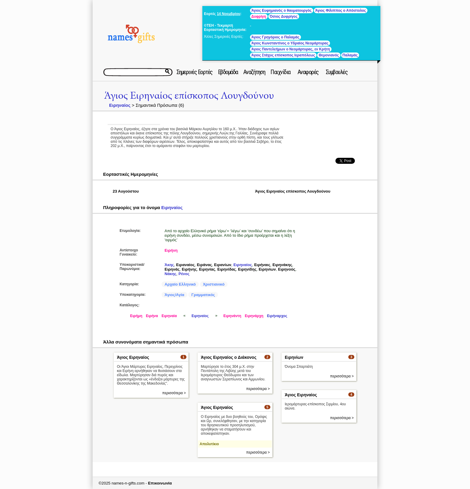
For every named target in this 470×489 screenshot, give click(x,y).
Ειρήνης (189, 269)
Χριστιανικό (214, 284)
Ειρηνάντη (232, 316)
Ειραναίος (185, 264)
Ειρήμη (136, 316)
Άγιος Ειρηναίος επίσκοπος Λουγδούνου (189, 95)
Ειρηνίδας (226, 269)
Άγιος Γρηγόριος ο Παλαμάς (275, 37)
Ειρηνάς (172, 269)
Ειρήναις (262, 264)
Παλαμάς (350, 55)
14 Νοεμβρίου (228, 14)
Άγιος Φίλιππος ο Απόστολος (340, 10)
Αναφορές (308, 72)
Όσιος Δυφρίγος (284, 16)
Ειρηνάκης (282, 264)
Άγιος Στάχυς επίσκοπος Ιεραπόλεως (283, 55)
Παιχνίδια (280, 72)
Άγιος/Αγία (174, 294)
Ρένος (184, 274)
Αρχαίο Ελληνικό (180, 284)
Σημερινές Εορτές (195, 72)
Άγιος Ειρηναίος (133, 357)
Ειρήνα (152, 316)
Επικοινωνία (160, 483)
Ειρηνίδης (247, 269)
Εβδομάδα (228, 72)
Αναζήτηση (254, 72)
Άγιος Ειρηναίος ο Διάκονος (228, 357)
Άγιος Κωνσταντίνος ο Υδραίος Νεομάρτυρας (290, 43)
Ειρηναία (169, 316)
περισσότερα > (174, 393)
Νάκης (170, 274)
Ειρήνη (171, 250)
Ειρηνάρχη (254, 316)
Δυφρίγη (258, 16)
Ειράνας (204, 264)
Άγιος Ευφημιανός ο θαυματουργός (281, 10)
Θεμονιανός (329, 55)
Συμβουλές (337, 72)
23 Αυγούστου (126, 191)
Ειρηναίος (119, 105)
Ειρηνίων (267, 269)
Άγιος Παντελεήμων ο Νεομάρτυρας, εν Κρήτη (290, 49)
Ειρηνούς (287, 269)
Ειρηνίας (207, 269)
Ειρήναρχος (277, 316)
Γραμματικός (203, 294)
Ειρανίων (222, 264)
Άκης (169, 264)
